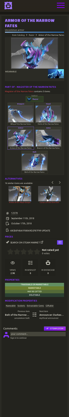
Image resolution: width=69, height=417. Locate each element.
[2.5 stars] (22, 252)
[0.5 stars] (8, 252)
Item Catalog (18, 35)
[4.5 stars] (35, 252)
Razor (31, 35)
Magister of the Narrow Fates (19, 91)
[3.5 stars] (29, 252)
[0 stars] (6, 252)
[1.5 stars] (15, 252)
